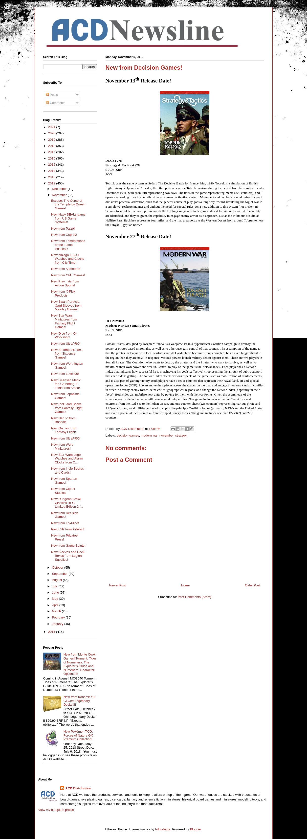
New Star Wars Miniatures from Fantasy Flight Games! (64, 321)
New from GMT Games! (68, 275)
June (56, 592)
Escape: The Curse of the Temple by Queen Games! (68, 204)
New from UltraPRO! (65, 343)
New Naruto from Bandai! (63, 420)
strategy (181, 435)
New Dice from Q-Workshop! (64, 335)
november (166, 435)
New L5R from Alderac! (67, 529)
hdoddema (162, 829)
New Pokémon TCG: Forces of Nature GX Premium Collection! (78, 735)
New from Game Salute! (68, 545)
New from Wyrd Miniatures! (62, 446)
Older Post (252, 585)
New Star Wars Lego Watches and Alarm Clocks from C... (67, 458)
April (55, 605)
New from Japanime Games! (65, 396)
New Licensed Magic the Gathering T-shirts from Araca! (66, 384)
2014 (52, 171)
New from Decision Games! (64, 515)
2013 (52, 177)
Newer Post (117, 585)
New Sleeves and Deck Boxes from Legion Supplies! (67, 555)
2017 (52, 152)
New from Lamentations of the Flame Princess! (68, 244)
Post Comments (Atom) (194, 597)
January (58, 624)
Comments (55, 103)
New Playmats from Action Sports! (65, 283)
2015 (52, 164)
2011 (52, 632)
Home (185, 585)
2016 (52, 158)
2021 (52, 127)
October (58, 567)
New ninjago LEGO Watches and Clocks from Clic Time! (67, 258)
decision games (128, 435)
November (60, 195)
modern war (149, 435)
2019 (52, 139)
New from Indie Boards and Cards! (67, 470)
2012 (52, 183)
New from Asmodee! (65, 269)
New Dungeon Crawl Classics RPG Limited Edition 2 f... (67, 502)
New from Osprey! (64, 235)
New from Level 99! (65, 374)
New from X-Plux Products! (63, 293)
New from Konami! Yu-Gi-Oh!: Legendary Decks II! (80, 700)
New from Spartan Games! (64, 480)
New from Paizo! (63, 228)
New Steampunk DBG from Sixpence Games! (67, 353)
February (59, 617)
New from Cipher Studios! (63, 491)
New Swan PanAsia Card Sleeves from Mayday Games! (66, 305)
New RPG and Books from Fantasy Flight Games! (66, 408)
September (60, 574)
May (55, 598)
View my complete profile (56, 810)
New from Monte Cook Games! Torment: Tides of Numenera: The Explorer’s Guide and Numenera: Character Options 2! (80, 664)
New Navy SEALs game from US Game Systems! (68, 218)
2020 (52, 133)
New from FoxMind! (65, 523)
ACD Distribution (78, 788)
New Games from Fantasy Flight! (63, 430)
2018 (52, 146)
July (55, 586)
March (57, 611)
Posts (52, 95)
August (57, 580)
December (60, 189)
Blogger (195, 829)
